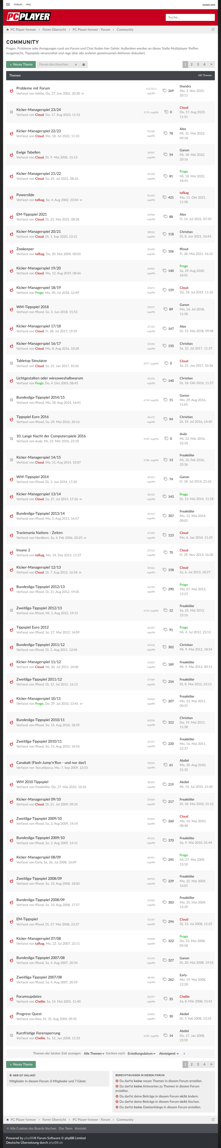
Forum (18, 4)
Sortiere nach (131, 1053)
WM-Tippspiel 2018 (32, 307)
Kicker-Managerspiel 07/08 (38, 939)
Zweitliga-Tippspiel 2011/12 (39, 679)
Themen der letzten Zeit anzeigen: (69, 1053)
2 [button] (192, 64)
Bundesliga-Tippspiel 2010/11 (40, 720)
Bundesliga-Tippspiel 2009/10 (40, 838)
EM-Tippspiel (27, 919)
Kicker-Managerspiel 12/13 (38, 567)
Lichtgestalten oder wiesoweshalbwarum (49, 378)
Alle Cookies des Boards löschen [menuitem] (31, 1128)
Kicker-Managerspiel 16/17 (38, 344)
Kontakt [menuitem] (80, 1128)
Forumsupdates (29, 997)
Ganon (184, 150)
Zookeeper (25, 249)
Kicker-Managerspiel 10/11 (38, 699)
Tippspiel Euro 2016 (32, 417)
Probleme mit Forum (33, 88)
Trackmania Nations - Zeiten (39, 533)
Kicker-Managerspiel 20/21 (38, 232)
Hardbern (42, 538)
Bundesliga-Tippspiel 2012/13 (40, 587)
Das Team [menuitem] (65, 1128)
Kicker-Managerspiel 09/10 (38, 799)
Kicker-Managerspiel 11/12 (38, 662)
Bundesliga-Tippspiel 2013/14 (40, 514)
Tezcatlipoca (44, 767)
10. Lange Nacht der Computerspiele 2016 (51, 436)
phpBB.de (56, 1142)
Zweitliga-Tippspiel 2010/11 (39, 741)
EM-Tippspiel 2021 (31, 214)
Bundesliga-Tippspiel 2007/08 (40, 958)
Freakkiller (187, 455)
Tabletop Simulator (31, 361)
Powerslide (25, 195)
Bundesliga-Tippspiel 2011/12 (40, 645)
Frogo (184, 171)
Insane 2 (23, 550)
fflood (184, 249)
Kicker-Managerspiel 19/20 (38, 268)
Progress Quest (29, 1014)
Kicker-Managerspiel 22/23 (38, 131)
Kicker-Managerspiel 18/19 (38, 288)
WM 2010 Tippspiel (32, 782)
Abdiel (184, 760)
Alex (183, 129)
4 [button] (204, 64)
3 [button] (198, 64)
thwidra (185, 86)
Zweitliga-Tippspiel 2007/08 (39, 977)
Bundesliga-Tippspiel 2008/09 (40, 900)
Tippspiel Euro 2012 (32, 627)
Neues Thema (21, 64)
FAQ (28, 4)
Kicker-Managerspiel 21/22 (38, 174)
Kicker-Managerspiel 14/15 (38, 457)
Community (22, 42)
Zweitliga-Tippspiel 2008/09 (39, 879)
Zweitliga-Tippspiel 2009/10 (39, 819)
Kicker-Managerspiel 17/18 (38, 326)
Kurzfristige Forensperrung (38, 1033)
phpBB (29, 1138)
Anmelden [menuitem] (208, 4)
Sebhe (39, 93)
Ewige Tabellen (28, 152)
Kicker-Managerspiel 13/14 (38, 494)
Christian (186, 232)
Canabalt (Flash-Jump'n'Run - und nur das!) (51, 763)
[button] (211, 64)
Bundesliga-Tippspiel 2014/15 (40, 397)
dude (38, 441)
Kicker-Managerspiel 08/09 (38, 857)
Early (38, 862)
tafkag (39, 200)
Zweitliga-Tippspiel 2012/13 (39, 608)
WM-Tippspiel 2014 (32, 477)
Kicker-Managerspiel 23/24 (38, 110)
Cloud (39, 114)
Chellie (40, 1001)
